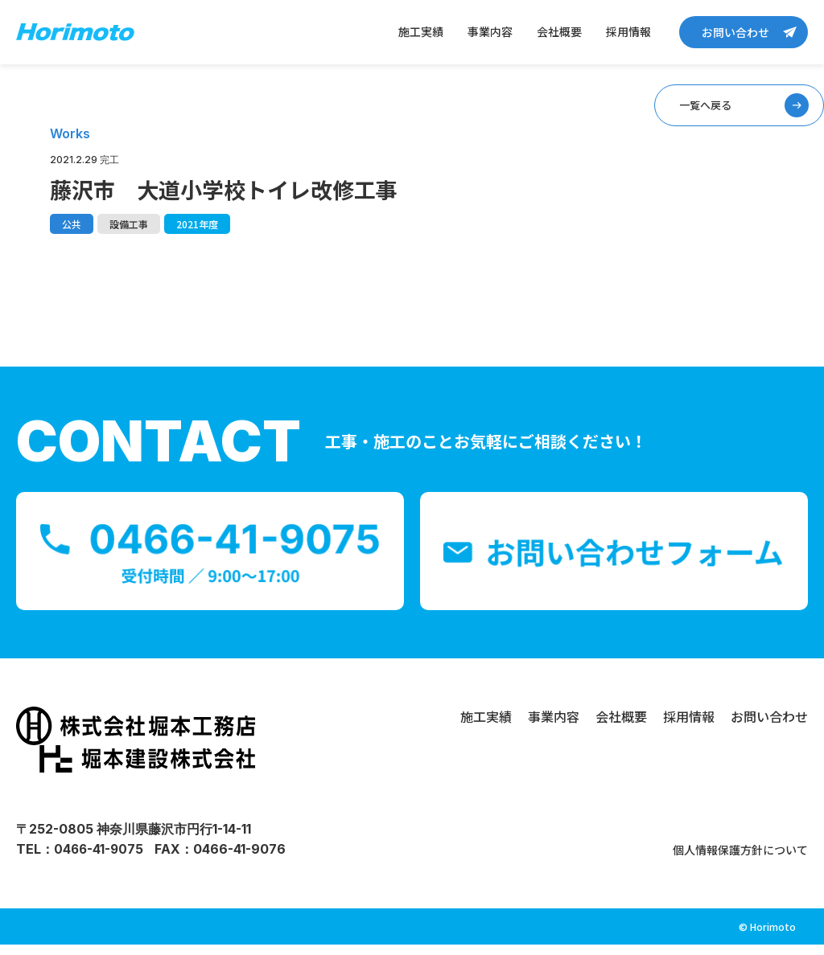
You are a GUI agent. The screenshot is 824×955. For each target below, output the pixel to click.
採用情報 (628, 31)
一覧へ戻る (692, 109)
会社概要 (559, 31)
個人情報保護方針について (730, 859)
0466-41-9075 (100, 859)
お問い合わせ (735, 32)
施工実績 (420, 31)
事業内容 (490, 31)
